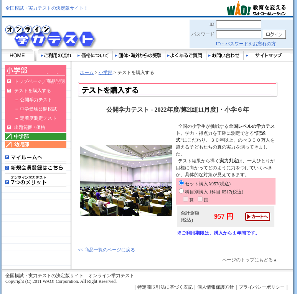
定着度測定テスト (38, 118)
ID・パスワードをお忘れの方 (246, 43)
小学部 (105, 72)
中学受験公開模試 (38, 109)
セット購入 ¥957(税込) (205, 184)
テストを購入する (32, 90)
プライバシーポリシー (262, 287)
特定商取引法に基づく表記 (165, 287)
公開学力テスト (36, 99)
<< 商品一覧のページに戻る (106, 250)
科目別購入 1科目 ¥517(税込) (211, 192)
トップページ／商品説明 (39, 81)
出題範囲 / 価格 (29, 127)
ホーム (87, 72)
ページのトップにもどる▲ (249, 260)
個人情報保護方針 (215, 287)
